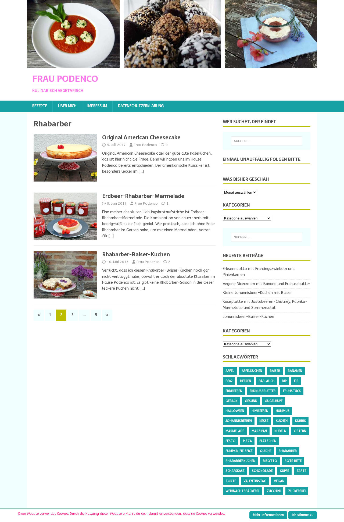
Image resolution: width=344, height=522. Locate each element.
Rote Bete (293, 461)
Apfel (229, 371)
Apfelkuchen (252, 371)
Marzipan (259, 431)
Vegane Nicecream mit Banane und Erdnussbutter (266, 284)
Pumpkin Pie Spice (238, 451)
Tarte (301, 471)
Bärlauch (266, 381)
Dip (284, 381)
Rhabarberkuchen (240, 461)
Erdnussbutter (262, 391)
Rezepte (39, 106)
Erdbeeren (233, 391)
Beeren (245, 381)
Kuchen (282, 421)
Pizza (247, 441)
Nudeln (280, 431)
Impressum (97, 106)
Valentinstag (254, 481)
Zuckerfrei (297, 491)
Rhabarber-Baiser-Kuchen (136, 254)
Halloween (234, 411)
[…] (141, 171)
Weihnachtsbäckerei (242, 491)
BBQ (228, 381)
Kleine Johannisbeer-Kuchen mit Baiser (257, 292)
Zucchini (274, 491)
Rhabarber (288, 451)
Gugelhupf (273, 401)
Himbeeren (260, 411)
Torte (230, 481)
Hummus (282, 411)
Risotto (270, 461)
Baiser (275, 371)
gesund (251, 401)
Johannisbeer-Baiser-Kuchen (248, 316)
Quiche (265, 451)
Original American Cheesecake (141, 137)
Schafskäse (234, 471)
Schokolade (262, 471)
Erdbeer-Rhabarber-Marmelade (143, 196)
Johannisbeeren (238, 421)
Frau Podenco (145, 145)
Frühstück (292, 391)
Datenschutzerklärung (141, 106)
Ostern (300, 431)
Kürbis (300, 421)
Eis (296, 381)
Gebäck (231, 401)
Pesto (230, 441)
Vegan (279, 481)
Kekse (263, 421)
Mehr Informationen (268, 515)
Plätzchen (267, 441)
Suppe (284, 471)
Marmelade (234, 431)
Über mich (67, 106)
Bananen (295, 371)
